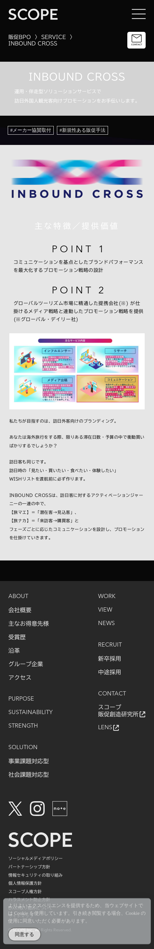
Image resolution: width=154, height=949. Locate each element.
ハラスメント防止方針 (29, 900)
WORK (106, 596)
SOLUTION (23, 747)
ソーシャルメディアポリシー (35, 858)
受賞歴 (17, 637)
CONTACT (112, 694)
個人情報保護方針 (25, 883)
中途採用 (109, 672)
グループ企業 (25, 664)
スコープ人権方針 (25, 892)
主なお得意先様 (28, 623)
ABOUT (18, 596)
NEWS (106, 623)
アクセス (20, 677)
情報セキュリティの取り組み (35, 875)
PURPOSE (21, 699)
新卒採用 (109, 658)
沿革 (14, 650)
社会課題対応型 (28, 774)
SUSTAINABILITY (30, 712)
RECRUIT (110, 645)
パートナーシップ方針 (29, 867)
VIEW (105, 610)
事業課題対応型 (28, 761)
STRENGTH (23, 726)
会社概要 (20, 610)
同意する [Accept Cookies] (24, 936)
